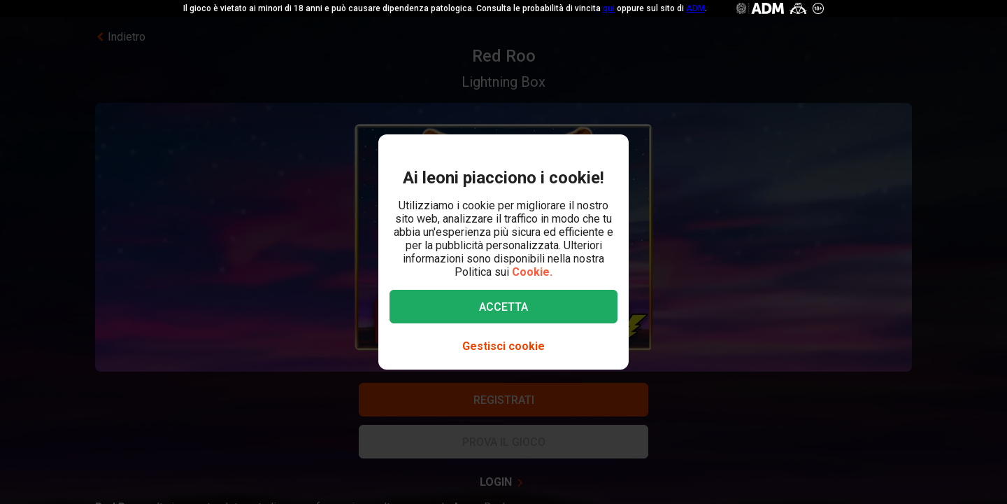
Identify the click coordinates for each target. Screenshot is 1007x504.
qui (609, 8)
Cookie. (532, 272)
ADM (695, 8)
